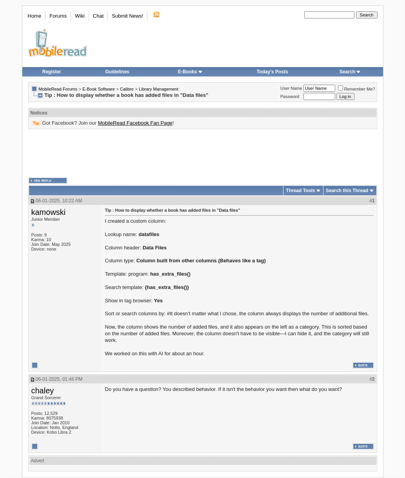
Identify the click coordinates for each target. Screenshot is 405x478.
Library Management (158, 89)
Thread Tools (300, 190)
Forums (58, 16)
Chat (98, 16)
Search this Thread (347, 190)
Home (35, 16)
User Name (291, 88)
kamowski (48, 212)
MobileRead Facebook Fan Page (135, 123)
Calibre (127, 89)
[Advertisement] (202, 153)
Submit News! (127, 16)
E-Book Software (98, 89)
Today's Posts (272, 72)
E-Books (190, 72)
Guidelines (117, 72)
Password (289, 96)
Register (51, 72)
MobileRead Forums (57, 89)
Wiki (80, 16)
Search (350, 72)
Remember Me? (356, 89)
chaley (42, 390)
